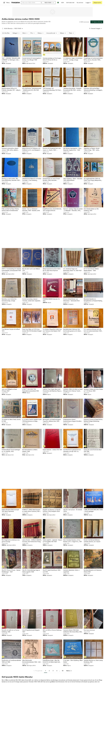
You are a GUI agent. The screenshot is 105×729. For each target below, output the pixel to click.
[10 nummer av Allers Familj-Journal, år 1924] (11, 408)
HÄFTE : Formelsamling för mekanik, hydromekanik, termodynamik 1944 (11, 269)
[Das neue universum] (93, 619)
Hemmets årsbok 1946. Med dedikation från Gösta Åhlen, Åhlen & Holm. (72, 631)
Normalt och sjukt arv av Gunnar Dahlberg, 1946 (10, 630)
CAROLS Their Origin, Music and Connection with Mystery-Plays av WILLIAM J (52, 390)
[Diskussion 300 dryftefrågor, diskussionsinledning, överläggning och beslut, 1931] (93, 77)
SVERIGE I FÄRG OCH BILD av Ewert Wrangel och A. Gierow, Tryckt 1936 (73, 390)
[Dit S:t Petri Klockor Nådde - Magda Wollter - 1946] (93, 257)
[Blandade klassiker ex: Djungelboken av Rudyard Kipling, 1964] (93, 288)
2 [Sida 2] (49, 670)
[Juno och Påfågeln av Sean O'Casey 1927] (11, 378)
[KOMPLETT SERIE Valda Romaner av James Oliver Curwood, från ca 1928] (32, 498)
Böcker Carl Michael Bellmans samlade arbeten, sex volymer (92, 540)
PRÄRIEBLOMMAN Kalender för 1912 (51, 299)
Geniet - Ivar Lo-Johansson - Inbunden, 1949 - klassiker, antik (31, 209)
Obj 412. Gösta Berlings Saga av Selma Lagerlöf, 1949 (31, 571)
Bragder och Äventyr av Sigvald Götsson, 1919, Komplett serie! (51, 510)
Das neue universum (89, 630)
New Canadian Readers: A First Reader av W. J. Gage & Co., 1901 (72, 540)
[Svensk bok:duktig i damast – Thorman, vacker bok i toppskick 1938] (32, 288)
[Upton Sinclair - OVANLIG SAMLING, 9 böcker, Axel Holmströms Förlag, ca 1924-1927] (32, 528)
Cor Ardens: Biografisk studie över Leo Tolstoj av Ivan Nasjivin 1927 (52, 330)
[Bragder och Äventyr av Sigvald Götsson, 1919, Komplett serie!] (52, 498)
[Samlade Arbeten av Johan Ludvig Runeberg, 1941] (93, 649)
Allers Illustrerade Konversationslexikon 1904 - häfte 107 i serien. (31, 661)
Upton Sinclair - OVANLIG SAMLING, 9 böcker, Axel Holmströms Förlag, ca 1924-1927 (32, 540)
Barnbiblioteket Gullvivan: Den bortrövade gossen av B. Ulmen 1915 (72, 330)
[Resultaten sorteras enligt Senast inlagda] (95, 28)
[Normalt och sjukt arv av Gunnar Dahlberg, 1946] (11, 619)
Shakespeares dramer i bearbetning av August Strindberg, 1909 (73, 420)
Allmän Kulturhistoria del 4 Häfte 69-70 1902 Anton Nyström (51, 269)
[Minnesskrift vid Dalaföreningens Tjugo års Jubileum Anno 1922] (52, 408)
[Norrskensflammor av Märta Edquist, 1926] (32, 438)
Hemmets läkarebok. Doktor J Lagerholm (71, 571)
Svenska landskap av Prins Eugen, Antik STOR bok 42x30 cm (52, 59)
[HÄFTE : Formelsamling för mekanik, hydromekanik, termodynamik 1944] (11, 257)
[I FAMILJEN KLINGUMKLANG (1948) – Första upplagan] (93, 498)
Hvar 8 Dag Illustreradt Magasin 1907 (31, 630)
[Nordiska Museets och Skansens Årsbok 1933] (93, 559)
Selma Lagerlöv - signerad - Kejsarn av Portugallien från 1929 (52, 540)
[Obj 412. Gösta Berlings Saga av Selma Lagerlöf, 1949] (32, 559)
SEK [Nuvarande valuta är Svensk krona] (62, 2)
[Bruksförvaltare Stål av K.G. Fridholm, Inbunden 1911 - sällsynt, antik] (11, 77)
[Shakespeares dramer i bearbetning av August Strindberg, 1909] (73, 408)
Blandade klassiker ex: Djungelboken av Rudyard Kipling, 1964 (93, 300)
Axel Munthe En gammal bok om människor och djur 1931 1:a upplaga (72, 450)
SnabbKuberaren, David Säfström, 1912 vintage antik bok (52, 209)
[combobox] (32, 2)
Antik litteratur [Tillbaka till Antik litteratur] (8, 28)
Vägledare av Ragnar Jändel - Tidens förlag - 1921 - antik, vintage (92, 149)
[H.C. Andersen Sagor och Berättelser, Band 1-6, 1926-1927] (73, 257)
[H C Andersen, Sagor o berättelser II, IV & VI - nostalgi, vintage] (73, 47)
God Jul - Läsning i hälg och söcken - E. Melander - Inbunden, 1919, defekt (73, 209)
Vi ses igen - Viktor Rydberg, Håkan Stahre (73, 661)
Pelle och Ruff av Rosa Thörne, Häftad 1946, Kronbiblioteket (10, 209)
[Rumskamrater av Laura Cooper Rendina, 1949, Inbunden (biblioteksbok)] (52, 167)
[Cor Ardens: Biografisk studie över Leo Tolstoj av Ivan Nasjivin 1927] (52, 318)
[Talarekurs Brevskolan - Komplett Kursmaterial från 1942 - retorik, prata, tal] (73, 77)
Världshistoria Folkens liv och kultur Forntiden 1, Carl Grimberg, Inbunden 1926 (31, 179)
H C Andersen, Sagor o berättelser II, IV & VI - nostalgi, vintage (72, 59)
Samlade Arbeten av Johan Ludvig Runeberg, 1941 (93, 661)
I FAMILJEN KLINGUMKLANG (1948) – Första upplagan (93, 510)
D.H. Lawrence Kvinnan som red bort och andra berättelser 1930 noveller (93, 330)
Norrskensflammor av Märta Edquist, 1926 (29, 450)
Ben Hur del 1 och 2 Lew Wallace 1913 (31, 269)
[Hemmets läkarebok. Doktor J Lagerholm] (73, 559)
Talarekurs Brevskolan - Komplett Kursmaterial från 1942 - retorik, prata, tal (72, 89)
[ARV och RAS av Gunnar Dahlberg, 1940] (52, 619)
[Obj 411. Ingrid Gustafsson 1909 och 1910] (52, 559)
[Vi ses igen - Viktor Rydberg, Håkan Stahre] (73, 649)
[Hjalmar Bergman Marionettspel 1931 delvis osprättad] (11, 498)
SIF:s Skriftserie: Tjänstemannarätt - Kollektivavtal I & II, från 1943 (31, 89)
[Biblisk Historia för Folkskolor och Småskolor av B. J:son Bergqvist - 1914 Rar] (32, 137)
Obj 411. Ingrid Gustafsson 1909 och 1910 (51, 571)
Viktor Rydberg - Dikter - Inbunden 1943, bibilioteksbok (72, 179)
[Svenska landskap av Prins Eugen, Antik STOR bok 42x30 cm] (52, 47)
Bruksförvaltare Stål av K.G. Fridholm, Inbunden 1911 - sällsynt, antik (11, 89)
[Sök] (41, 2)
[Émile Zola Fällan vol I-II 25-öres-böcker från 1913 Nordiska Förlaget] (32, 318)
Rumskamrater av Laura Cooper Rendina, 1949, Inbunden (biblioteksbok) (51, 179)
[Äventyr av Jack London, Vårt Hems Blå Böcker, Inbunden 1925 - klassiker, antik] (11, 167)
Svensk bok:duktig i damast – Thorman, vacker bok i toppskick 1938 (31, 300)
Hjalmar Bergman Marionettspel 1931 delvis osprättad (10, 510)
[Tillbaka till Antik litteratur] (2, 28)
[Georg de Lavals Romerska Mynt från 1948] (93, 438)
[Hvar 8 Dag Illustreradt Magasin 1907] (32, 619)
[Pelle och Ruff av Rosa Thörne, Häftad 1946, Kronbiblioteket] (11, 197)
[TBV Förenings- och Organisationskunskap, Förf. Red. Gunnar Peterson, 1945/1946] (52, 77)
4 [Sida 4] (56, 670)
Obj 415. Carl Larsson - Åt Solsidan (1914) (72, 510)
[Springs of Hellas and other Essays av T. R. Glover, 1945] (93, 378)
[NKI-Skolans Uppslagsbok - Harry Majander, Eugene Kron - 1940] (73, 137)
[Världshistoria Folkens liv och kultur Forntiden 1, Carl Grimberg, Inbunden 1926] (32, 167)
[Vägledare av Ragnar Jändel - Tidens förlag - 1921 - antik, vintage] (93, 137)
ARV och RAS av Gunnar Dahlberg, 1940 (52, 630)
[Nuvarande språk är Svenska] (58, 2)
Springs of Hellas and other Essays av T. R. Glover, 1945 (93, 390)
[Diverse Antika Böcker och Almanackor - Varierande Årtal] (73, 288)
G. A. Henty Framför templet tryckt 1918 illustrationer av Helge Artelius (32, 420)
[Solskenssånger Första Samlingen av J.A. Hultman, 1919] (11, 438)
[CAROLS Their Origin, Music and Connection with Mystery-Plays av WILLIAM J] (52, 378)
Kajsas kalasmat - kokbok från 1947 (52, 449)
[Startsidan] (15, 2)
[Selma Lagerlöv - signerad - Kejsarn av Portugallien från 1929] (52, 528)
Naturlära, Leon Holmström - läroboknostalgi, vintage (9, 299)
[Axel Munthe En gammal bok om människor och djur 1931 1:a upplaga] (73, 438)
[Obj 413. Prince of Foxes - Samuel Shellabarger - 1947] (11, 559)
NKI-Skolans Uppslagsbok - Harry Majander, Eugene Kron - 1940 (72, 149)
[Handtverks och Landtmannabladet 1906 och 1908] (11, 649)
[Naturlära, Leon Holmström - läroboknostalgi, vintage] (11, 288)
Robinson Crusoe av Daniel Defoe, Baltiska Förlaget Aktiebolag (93, 420)
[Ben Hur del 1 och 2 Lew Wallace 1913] (32, 257)
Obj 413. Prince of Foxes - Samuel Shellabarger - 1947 (11, 571)
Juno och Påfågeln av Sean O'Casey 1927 (9, 390)
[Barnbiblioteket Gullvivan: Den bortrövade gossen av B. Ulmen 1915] (73, 318)
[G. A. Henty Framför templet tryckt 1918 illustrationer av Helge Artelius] (32, 408)
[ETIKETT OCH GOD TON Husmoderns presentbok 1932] (32, 378)
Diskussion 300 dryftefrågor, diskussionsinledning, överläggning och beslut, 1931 (93, 89)
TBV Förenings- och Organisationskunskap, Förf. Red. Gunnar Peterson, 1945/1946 (52, 89)
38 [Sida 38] (62, 670)
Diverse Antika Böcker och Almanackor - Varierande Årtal (71, 299)
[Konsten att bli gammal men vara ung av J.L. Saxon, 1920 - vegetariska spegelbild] (52, 137)
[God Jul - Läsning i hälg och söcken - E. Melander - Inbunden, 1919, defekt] (73, 197)
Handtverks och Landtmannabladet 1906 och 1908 (11, 661)
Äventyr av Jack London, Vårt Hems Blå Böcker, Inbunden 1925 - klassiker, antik (11, 179)
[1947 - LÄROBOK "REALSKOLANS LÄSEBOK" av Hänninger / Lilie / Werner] (11, 47)
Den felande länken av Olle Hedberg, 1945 (91, 209)
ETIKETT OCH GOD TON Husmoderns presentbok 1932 (30, 390)
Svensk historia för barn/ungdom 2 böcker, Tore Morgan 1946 (31, 59)
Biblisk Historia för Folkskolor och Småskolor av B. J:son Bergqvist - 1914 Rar (31, 149)
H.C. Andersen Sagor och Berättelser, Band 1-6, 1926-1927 (72, 269)
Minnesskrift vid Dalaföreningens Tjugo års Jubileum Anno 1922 (52, 420)
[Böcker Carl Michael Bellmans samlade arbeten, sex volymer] (93, 528)
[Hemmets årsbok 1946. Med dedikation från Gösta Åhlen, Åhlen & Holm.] (73, 619)
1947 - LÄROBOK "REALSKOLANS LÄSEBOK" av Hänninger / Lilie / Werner (11, 59)
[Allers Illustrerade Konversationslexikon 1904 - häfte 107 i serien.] (32, 649)
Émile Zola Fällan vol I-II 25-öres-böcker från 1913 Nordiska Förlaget (32, 330)
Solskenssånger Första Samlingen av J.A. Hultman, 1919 (11, 450)
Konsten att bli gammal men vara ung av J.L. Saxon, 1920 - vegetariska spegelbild (52, 149)
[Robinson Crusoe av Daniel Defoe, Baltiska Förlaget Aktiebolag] (93, 408)
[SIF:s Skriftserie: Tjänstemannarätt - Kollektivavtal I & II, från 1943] (32, 77)
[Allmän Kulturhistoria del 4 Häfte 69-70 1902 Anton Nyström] (52, 257)
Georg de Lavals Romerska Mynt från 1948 (93, 450)
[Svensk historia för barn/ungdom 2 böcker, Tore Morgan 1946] (32, 47)
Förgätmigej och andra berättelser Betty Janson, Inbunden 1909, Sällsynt (93, 59)
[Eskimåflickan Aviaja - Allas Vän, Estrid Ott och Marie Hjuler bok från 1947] (52, 649)
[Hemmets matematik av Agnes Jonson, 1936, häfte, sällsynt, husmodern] (11, 137)
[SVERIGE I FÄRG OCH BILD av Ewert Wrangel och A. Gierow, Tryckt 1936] (73, 378)
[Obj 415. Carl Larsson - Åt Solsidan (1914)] (73, 498)
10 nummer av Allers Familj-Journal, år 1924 (11, 420)
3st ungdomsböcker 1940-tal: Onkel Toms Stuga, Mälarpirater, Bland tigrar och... (92, 179)
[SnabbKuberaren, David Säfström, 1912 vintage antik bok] (52, 197)
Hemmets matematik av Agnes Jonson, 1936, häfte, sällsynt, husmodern (10, 149)
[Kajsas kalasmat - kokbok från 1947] (52, 438)
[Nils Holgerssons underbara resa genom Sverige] (11, 528)
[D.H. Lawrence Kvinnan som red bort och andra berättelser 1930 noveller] (93, 318)
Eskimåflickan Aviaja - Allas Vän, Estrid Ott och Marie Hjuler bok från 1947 (51, 661)
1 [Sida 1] (45, 670)
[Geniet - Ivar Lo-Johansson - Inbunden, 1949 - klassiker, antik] (32, 197)
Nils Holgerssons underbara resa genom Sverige (11, 540)
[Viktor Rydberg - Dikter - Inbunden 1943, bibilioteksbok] (73, 167)
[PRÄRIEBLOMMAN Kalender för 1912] (52, 288)
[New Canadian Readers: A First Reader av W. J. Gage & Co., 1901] (73, 528)
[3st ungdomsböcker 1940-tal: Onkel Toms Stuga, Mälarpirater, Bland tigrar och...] (93, 167)
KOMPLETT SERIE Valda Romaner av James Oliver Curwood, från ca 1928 (31, 510)
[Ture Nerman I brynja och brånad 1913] (11, 318)
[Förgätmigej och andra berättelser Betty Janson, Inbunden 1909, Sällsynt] (93, 47)
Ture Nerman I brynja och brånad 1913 (11, 330)
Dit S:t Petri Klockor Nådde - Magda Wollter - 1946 (92, 269)
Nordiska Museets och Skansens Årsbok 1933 (93, 571)
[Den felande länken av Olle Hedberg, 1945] (93, 197)
